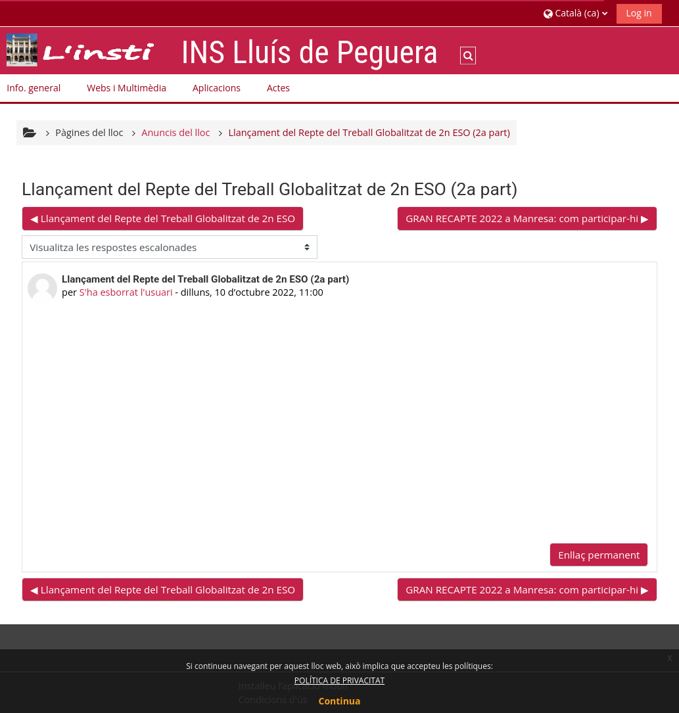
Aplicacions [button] (217, 87)
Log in (639, 13)
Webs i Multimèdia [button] (126, 87)
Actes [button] (278, 87)
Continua (340, 701)
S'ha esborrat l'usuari (126, 292)
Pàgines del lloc (89, 132)
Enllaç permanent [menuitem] (599, 554)
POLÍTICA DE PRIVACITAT (339, 680)
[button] (575, 13)
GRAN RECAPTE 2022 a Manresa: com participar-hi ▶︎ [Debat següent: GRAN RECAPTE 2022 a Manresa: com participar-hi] (527, 218)
